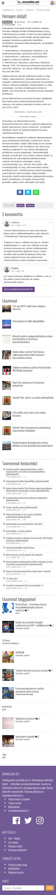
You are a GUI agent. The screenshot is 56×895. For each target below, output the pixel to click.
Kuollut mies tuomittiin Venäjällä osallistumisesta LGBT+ (34, 623)
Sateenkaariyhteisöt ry (18, 810)
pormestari (7, 706)
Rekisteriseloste (16, 872)
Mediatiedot (14, 807)
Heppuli (14, 268)
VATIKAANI (19, 652)
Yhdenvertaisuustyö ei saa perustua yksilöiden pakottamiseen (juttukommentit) (24, 515)
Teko (4, 754)
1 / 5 (50, 222)
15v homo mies (12, 578)
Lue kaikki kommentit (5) (18, 289)
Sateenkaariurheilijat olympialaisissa (20, 547)
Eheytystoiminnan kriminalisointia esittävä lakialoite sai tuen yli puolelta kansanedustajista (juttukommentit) (29, 563)
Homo (20, 205)
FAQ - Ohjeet (14, 838)
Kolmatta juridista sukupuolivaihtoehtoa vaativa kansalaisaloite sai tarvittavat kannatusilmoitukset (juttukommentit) (25, 472)
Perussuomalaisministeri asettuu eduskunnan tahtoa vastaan (29, 690)
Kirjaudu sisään (15, 846)
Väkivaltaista (27, 718)
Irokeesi (15, 222)
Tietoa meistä (14, 803)
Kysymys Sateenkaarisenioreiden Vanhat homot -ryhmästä (28, 571)
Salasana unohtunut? (17, 850)
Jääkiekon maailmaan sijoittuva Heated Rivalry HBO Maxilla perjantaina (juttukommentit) (29, 539)
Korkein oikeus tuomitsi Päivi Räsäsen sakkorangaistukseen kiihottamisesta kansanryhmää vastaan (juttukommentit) (29, 489)
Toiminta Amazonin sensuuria (34, 670)
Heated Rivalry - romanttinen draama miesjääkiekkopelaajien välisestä (31, 607)
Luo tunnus (13, 842)
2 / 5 (50, 268)
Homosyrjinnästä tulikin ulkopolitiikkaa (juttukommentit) (27, 481)
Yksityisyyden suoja (17, 865)
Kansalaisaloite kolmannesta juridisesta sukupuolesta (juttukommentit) (26, 499)
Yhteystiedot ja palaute (19, 799)
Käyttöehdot (14, 868)
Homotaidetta (27, 736)
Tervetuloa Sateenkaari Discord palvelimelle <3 (24, 585)
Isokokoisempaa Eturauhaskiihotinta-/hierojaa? (24, 523)
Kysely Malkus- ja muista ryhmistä (19, 531)
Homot (30, 205)
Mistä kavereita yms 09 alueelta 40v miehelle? (24, 554)
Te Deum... (6, 640)
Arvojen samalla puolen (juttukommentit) (21, 507)
